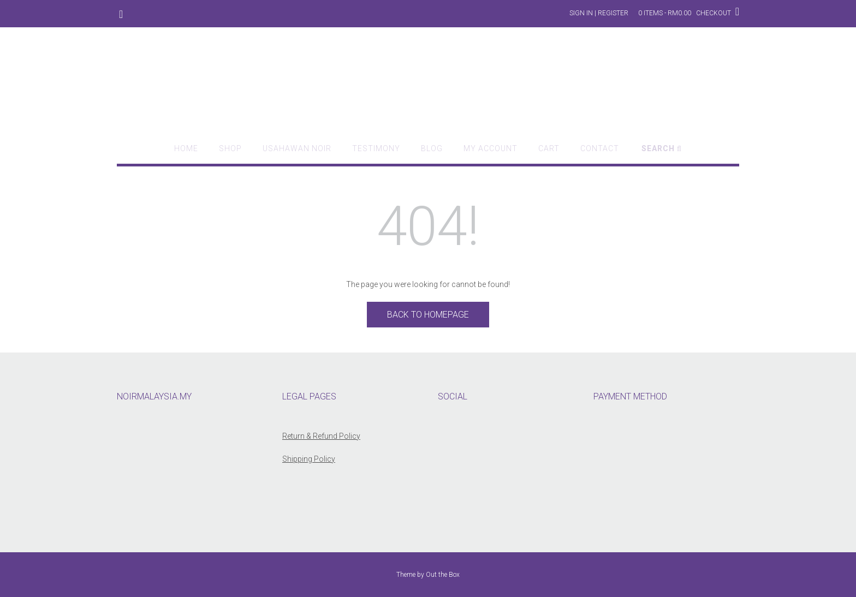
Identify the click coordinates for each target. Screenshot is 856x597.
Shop (230, 148)
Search (661, 148)
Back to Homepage (428, 314)
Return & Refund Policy (321, 436)
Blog (432, 148)
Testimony (376, 148)
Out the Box (443, 574)
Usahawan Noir (297, 148)
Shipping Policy (308, 459)
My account (490, 148)
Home (186, 148)
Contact (599, 148)
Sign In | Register (598, 13)
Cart (549, 148)
